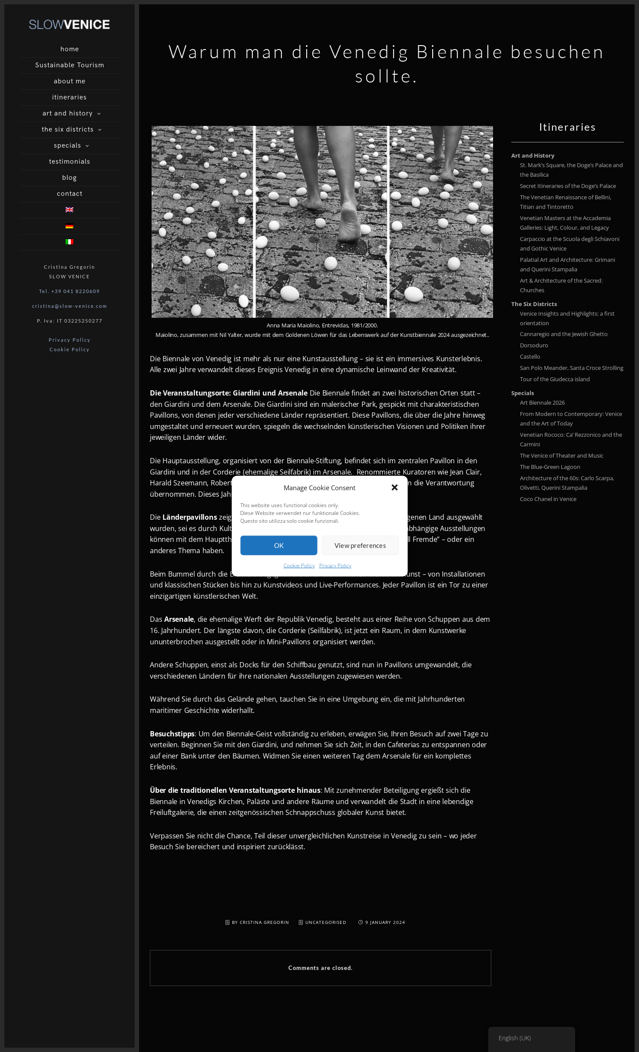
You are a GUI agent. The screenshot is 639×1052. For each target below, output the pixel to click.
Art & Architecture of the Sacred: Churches (561, 285)
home (69, 49)
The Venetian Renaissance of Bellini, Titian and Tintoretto (565, 202)
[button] (394, 501)
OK (279, 559)
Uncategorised (325, 922)
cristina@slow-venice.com (69, 306)
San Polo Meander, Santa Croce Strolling (571, 368)
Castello (530, 356)
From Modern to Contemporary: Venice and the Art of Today (571, 418)
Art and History (532, 155)
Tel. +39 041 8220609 (69, 291)
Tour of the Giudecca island (555, 379)
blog (69, 178)
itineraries (69, 97)
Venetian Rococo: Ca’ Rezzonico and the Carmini (571, 439)
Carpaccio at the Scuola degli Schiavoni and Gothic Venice (569, 243)
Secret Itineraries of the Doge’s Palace (568, 186)
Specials (522, 393)
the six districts (68, 129)
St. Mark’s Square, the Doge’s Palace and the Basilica (571, 169)
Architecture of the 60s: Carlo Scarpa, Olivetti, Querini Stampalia (567, 482)
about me (70, 81)
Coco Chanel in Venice (548, 499)
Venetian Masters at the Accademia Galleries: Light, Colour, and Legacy (565, 222)
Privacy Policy (335, 579)
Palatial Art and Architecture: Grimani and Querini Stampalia (567, 264)
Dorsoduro (534, 345)
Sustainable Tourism (69, 65)
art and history (68, 113)
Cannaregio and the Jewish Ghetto (564, 334)
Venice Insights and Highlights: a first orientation (567, 318)
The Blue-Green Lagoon (550, 467)
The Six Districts (534, 304)
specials (67, 146)
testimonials (69, 162)
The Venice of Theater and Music (561, 455)
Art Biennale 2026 (542, 402)
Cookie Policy (299, 579)
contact (70, 194)
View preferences (360, 559)
